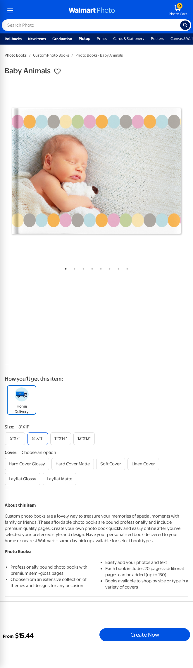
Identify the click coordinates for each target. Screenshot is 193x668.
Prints (102, 38)
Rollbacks (13, 39)
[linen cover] (143, 464)
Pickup (84, 38)
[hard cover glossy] (27, 464)
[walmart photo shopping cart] (178, 10)
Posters (157, 38)
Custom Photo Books (51, 55)
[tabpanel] (96, 171)
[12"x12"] (84, 438)
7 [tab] (117, 268)
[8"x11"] (37, 438)
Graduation (62, 39)
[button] (57, 72)
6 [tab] (108, 268)
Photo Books (16, 55)
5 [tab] (100, 268)
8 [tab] (126, 268)
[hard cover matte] (72, 464)
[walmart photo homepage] (92, 10)
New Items (37, 39)
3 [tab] (82, 268)
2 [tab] (73, 268)
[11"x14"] (60, 438)
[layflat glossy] (22, 479)
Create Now (144, 634)
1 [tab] (65, 268)
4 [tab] (91, 268)
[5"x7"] (15, 438)
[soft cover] (110, 464)
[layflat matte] (59, 479)
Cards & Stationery (128, 38)
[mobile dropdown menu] (10, 10)
